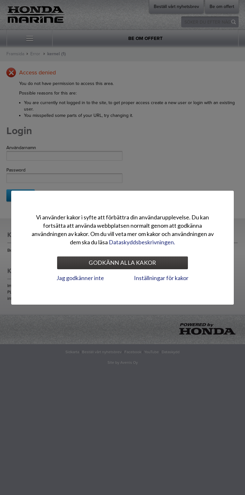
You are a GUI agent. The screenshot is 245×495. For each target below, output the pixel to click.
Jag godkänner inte (80, 277)
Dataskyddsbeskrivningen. (142, 242)
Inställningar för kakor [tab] (161, 277)
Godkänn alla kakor (122, 262)
